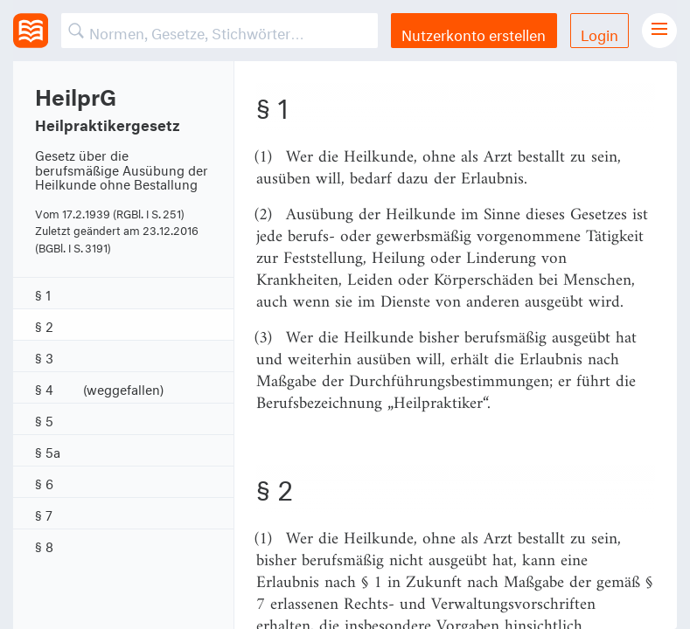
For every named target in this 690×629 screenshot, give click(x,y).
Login (599, 33)
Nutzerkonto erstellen (473, 33)
